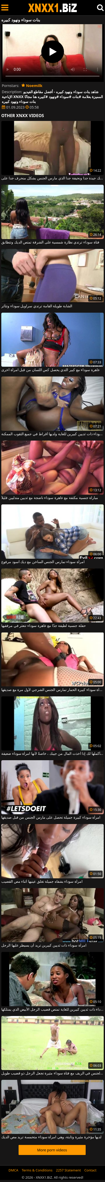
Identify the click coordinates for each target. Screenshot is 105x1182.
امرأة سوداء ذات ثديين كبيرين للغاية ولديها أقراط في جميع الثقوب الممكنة (52, 434)
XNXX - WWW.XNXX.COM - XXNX (52, 7)
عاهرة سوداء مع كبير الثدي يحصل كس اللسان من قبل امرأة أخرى (50, 370)
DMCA (13, 1170)
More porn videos (52, 1150)
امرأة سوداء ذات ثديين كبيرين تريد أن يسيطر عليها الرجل (43, 945)
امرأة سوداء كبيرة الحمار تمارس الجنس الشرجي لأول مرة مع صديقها (52, 690)
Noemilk (31, 85)
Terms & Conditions (37, 1170)
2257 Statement (68, 1170)
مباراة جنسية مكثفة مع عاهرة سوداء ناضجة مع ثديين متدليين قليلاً (49, 498)
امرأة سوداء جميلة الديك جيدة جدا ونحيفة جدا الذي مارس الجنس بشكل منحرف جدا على (52, 178)
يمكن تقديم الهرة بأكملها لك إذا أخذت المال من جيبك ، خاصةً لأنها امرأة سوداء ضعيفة (52, 754)
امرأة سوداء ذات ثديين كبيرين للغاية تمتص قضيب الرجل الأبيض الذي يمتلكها (52, 1010)
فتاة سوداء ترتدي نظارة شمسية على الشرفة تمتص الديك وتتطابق (50, 242)
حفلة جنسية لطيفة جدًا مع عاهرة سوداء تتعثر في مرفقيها (43, 626)
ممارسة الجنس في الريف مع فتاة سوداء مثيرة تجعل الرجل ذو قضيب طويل (52, 1073)
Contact (90, 1170)
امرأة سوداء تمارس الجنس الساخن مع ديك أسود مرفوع (43, 562)
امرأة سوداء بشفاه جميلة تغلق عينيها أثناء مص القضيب (42, 882)
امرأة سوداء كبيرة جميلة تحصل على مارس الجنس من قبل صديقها (50, 818)
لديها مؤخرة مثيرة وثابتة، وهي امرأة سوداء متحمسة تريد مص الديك (51, 1137)
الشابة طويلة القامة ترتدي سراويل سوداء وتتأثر (36, 306)
